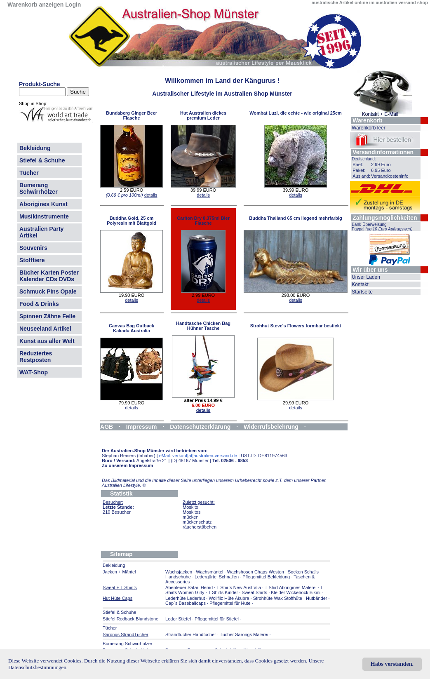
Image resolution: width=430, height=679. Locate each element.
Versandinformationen (383, 152)
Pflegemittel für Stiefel (217, 618)
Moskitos (191, 512)
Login (73, 4)
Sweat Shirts (254, 592)
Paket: (358, 170)
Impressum (141, 426)
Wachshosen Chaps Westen (255, 571)
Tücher (29, 172)
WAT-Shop (33, 372)
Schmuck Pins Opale (48, 291)
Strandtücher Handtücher (190, 634)
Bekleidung (34, 148)
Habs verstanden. (392, 664)
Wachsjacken (178, 571)
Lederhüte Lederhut (185, 598)
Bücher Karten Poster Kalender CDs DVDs (49, 275)
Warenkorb (367, 120)
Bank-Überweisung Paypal (382, 226)
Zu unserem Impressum (127, 465)
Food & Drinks (39, 304)
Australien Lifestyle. (124, 485)
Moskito (190, 507)
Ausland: (361, 176)
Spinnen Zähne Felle (47, 316)
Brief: (357, 164)
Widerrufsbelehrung (271, 426)
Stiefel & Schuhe (42, 160)
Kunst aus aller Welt (47, 341)
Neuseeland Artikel (45, 328)
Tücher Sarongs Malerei (244, 634)
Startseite (362, 292)
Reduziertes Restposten (35, 356)
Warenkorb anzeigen (35, 4)
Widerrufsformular (125, 433)
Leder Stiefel (178, 618)
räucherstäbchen (199, 526)
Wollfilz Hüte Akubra (229, 598)
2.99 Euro (381, 164)
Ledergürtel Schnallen (217, 576)
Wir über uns (370, 269)
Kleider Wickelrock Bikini (295, 592)
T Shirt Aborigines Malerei (291, 587)
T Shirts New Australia (238, 587)
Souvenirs (33, 247)
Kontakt (360, 284)
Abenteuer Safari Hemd (189, 587)
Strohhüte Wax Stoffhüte (277, 598)
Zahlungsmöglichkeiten (384, 217)
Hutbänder (317, 598)
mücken (191, 517)
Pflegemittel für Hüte (230, 603)
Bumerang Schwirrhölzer (38, 188)
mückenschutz (197, 521)
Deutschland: (364, 159)
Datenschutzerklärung (200, 426)
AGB (106, 426)
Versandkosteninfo (390, 176)
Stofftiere (32, 260)
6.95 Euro (381, 170)
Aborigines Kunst (43, 204)
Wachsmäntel (209, 571)
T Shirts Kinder (223, 592)
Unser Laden (366, 277)
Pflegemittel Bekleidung (266, 576)
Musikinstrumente (44, 216)
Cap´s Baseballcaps (185, 603)
